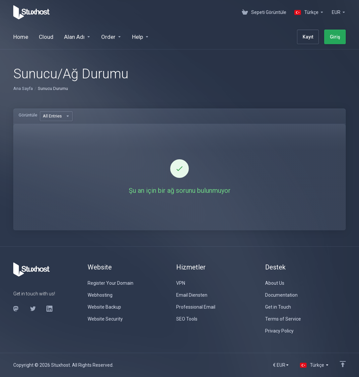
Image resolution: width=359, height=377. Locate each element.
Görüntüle (28, 115)
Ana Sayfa (23, 88)
